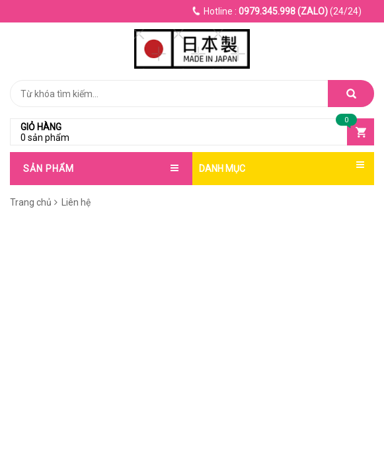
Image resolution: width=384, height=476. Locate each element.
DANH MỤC (222, 168)
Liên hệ (75, 202)
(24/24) (277, 11)
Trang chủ (31, 202)
